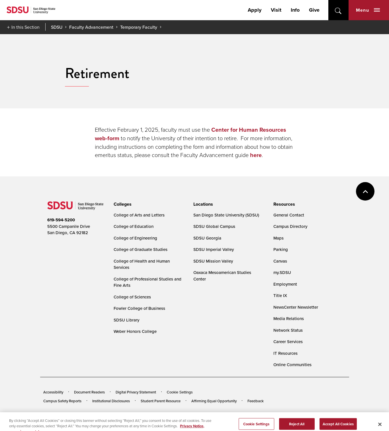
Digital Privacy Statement (136, 392)
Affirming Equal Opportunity (214, 400)
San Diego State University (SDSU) (226, 215)
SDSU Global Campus (214, 226)
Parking (280, 249)
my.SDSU (282, 272)
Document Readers (89, 392)
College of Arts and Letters (139, 215)
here (256, 155)
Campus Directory (290, 226)
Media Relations (288, 318)
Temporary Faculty (138, 27)
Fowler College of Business (139, 308)
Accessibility (53, 392)
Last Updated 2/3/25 (159, 416)
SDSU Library (126, 320)
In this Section (25, 27)
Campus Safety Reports (62, 400)
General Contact (288, 215)
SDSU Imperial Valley (213, 249)
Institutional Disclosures (111, 400)
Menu (368, 10)
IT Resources (285, 353)
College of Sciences (132, 297)
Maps (278, 238)
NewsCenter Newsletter (295, 307)
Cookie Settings (180, 392)
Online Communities (292, 365)
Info (295, 10)
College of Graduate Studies (140, 249)
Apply (254, 10)
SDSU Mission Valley (213, 261)
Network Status (288, 330)
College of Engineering (135, 238)
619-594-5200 (61, 220)
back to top (365, 191)
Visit (276, 10)
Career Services (288, 342)
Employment (285, 284)
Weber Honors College (135, 331)
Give (314, 10)
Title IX (280, 295)
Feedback (255, 400)
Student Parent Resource (161, 400)
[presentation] (122, 204)
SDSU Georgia (207, 238)
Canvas (280, 261)
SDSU (56, 27)
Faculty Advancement (91, 27)
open (338, 10)
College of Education (133, 226)
